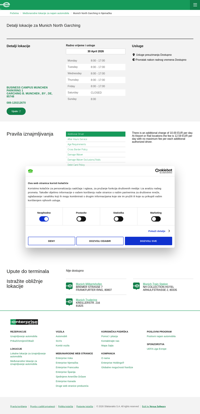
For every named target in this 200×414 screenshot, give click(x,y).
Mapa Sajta (109, 345)
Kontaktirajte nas (112, 341)
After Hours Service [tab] (79, 139)
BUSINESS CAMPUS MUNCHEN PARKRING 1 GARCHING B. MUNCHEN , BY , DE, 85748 (30, 92)
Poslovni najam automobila (163, 336)
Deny (51, 241)
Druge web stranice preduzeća (74, 386)
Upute (17, 112)
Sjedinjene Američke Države (73, 376)
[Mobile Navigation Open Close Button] (195, 5)
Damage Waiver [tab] (77, 154)
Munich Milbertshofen (89, 284)
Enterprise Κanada (67, 381)
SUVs (61, 341)
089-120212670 (16, 102)
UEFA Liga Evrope (158, 349)
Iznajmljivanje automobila (25, 336)
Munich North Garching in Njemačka (92, 13)
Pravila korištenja (18, 406)
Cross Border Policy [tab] (79, 149)
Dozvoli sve (148, 241)
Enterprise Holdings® (114, 362)
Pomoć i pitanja (111, 336)
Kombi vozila (64, 345)
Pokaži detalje (156, 231)
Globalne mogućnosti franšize (119, 367)
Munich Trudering (86, 299)
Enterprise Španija (67, 372)
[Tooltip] (174, 54)
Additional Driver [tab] (77, 134)
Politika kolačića (65, 406)
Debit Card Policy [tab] (77, 164)
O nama (107, 358)
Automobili (63, 336)
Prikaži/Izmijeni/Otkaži (24, 341)
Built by (154, 406)
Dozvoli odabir (100, 241)
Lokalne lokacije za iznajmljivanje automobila (31, 355)
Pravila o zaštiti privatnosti (42, 406)
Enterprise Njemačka (69, 362)
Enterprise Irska (66, 358)
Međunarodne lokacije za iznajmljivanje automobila (31, 362)
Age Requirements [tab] (78, 144)
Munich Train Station (155, 284)
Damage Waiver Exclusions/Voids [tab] (85, 159)
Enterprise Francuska (69, 367)
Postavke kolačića (84, 406)
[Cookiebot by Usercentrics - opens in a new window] (157, 171)
